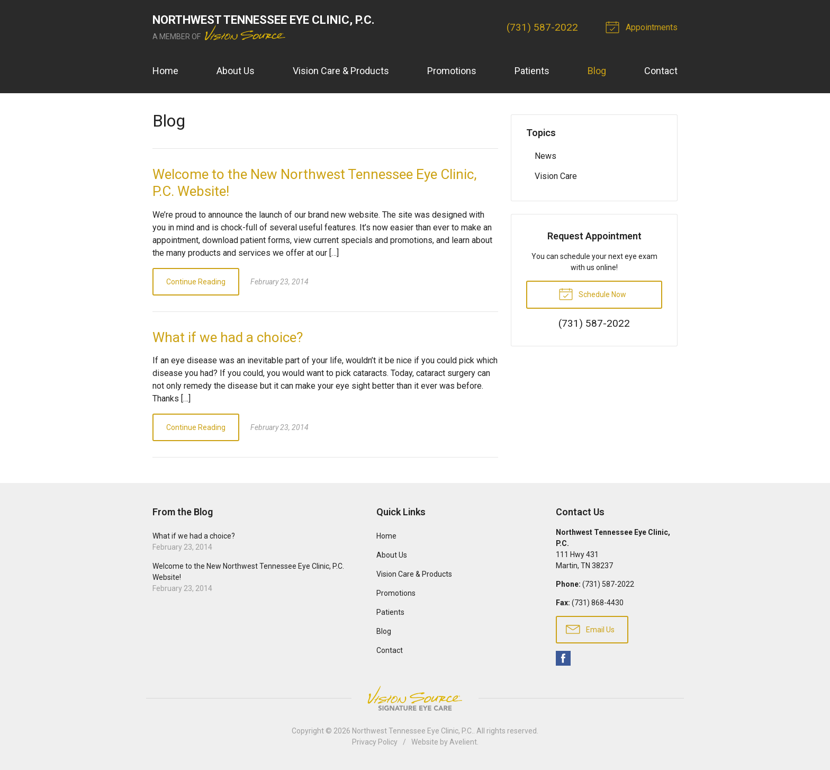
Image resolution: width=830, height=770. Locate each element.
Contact (661, 70)
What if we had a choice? (227, 337)
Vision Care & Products (341, 70)
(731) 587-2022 (542, 27)
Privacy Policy (375, 742)
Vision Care (556, 176)
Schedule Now (592, 293)
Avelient (463, 742)
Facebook (563, 658)
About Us (235, 70)
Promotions (451, 70)
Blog (597, 70)
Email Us (590, 628)
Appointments (643, 26)
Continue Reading (195, 281)
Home (165, 70)
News (545, 156)
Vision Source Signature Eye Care (415, 698)
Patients (532, 70)
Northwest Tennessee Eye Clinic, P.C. (412, 731)
